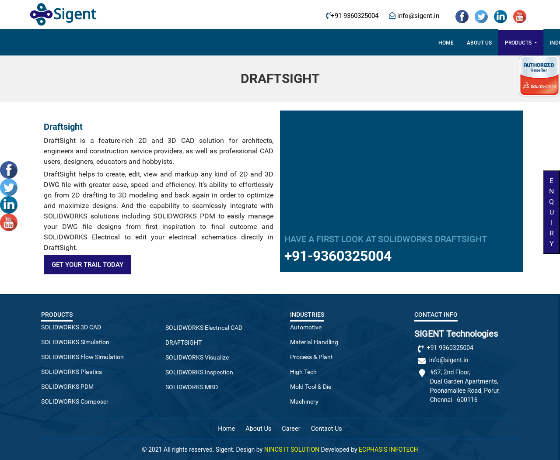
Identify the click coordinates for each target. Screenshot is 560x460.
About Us (258, 428)
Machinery (304, 401)
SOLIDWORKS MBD (191, 387)
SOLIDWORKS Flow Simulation (82, 356)
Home (139, 43)
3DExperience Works (321, 43)
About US (173, 43)
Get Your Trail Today (87, 265)
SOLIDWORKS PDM (67, 386)
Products (213, 43)
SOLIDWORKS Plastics (71, 371)
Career (373, 43)
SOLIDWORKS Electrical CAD (203, 327)
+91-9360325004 (354, 16)
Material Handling (314, 342)
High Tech (303, 371)
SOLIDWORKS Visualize (197, 357)
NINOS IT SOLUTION (291, 449)
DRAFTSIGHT (183, 342)
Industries (259, 43)
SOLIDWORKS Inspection (199, 372)
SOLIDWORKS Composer (74, 401)
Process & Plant (311, 356)
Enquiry (551, 212)
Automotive (306, 327)
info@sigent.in (417, 16)
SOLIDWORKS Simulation (75, 342)
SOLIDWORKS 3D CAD (71, 327)
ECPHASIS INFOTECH (388, 449)
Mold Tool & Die (310, 386)
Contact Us (412, 43)
